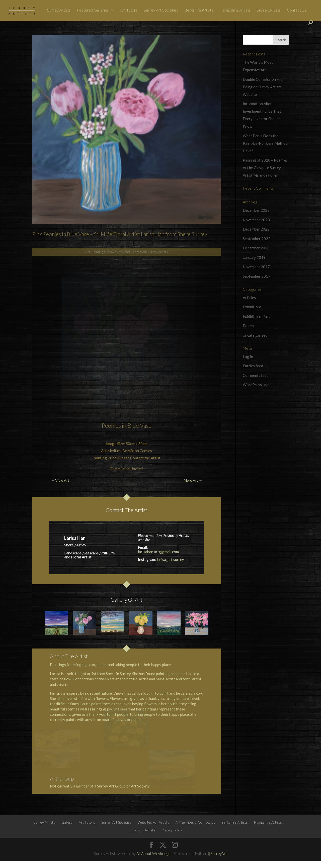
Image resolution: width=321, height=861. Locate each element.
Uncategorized (255, 335)
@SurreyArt (217, 853)
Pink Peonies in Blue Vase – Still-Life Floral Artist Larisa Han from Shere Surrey (119, 234)
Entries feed (253, 366)
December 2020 (256, 248)
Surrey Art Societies (161, 10)
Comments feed (256, 375)
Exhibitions (252, 307)
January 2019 (254, 257)
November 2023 (256, 220)
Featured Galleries (93, 10)
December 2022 (256, 229)
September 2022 (256, 238)
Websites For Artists (153, 822)
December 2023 (256, 210)
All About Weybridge (153, 853)
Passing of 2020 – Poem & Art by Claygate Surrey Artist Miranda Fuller (265, 167)
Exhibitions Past (256, 316)
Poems (248, 325)
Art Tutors (128, 10)
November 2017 (256, 266)
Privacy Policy (172, 830)
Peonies (111, 425)
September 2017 (256, 276)
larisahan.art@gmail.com (158, 551)
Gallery (66, 822)
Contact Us (296, 10)
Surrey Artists (59, 10)
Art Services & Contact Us (195, 822)
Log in (248, 356)
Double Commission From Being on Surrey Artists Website (264, 87)
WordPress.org (256, 384)
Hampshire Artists (235, 10)
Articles (249, 297)
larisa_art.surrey (170, 559)
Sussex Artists (269, 10)
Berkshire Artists (198, 10)
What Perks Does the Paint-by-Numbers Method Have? (265, 143)
